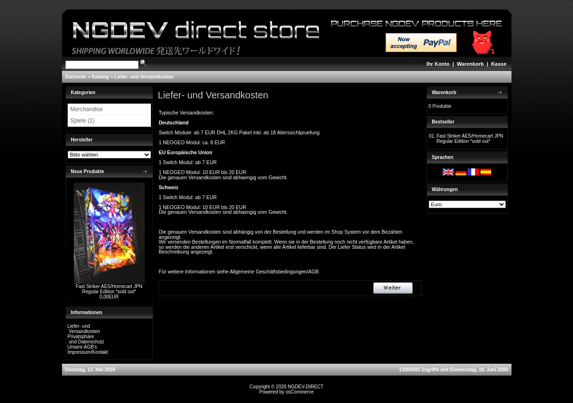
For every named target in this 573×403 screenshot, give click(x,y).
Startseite (76, 76)
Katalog (100, 76)
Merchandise (87, 109)
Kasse (498, 64)
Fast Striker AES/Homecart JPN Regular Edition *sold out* (109, 289)
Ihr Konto (438, 64)
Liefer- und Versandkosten (144, 76)
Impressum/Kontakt (88, 352)
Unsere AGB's (82, 347)
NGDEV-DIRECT (306, 386)
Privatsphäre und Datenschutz (86, 339)
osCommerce (300, 391)
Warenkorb (470, 64)
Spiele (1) (83, 120)
